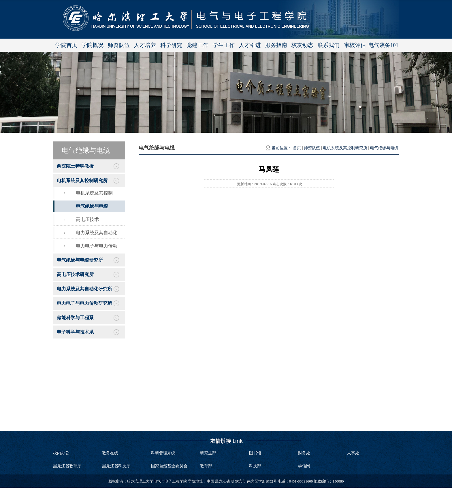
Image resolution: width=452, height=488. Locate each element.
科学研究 (171, 45)
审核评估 (355, 45)
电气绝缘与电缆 (384, 148)
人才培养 (145, 45)
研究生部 (208, 453)
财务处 (304, 453)
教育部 (206, 466)
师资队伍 (119, 45)
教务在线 (110, 453)
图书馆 (255, 453)
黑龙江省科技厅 (116, 466)
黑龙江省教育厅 (67, 466)
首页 (297, 148)
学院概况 (92, 45)
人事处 (353, 453)
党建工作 (197, 45)
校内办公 (61, 453)
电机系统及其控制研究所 (345, 148)
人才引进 (250, 45)
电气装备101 (383, 45)
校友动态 (302, 45)
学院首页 (66, 45)
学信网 (304, 466)
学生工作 (224, 45)
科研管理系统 (163, 453)
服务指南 (276, 45)
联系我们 (329, 45)
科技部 (255, 466)
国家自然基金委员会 (169, 466)
